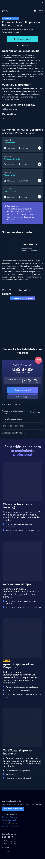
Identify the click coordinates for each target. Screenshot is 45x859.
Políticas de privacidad (10, 820)
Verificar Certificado (13, 808)
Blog (3, 829)
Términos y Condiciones (10, 817)
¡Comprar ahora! (23, 390)
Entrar (40, 10)
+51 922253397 (9, 843)
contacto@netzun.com (9, 841)
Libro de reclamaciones (10, 826)
